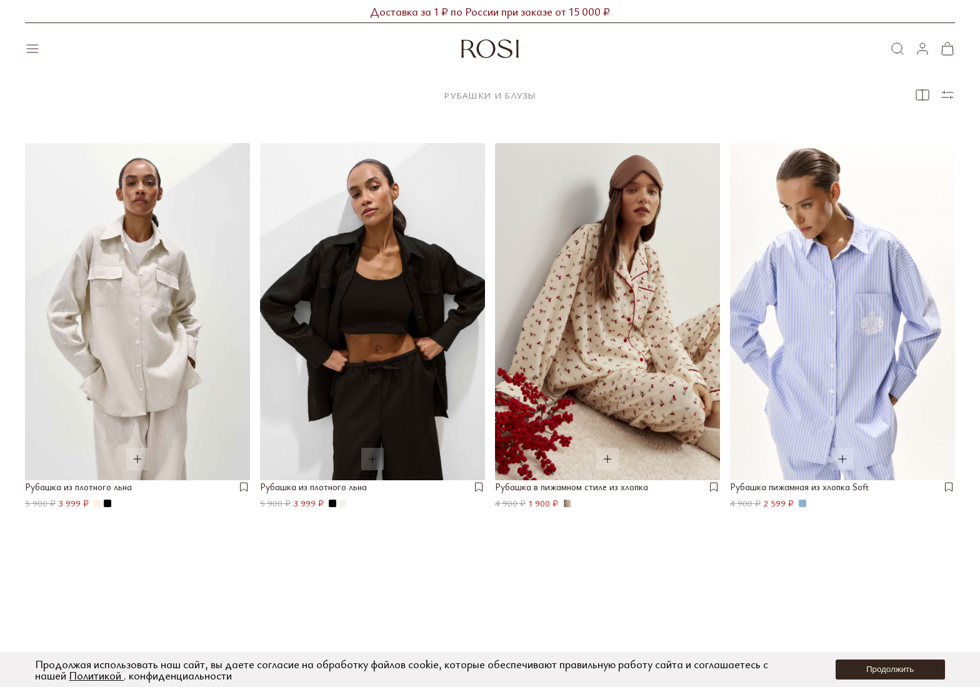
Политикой (96, 675)
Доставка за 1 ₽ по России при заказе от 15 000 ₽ (490, 11)
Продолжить (890, 669)
